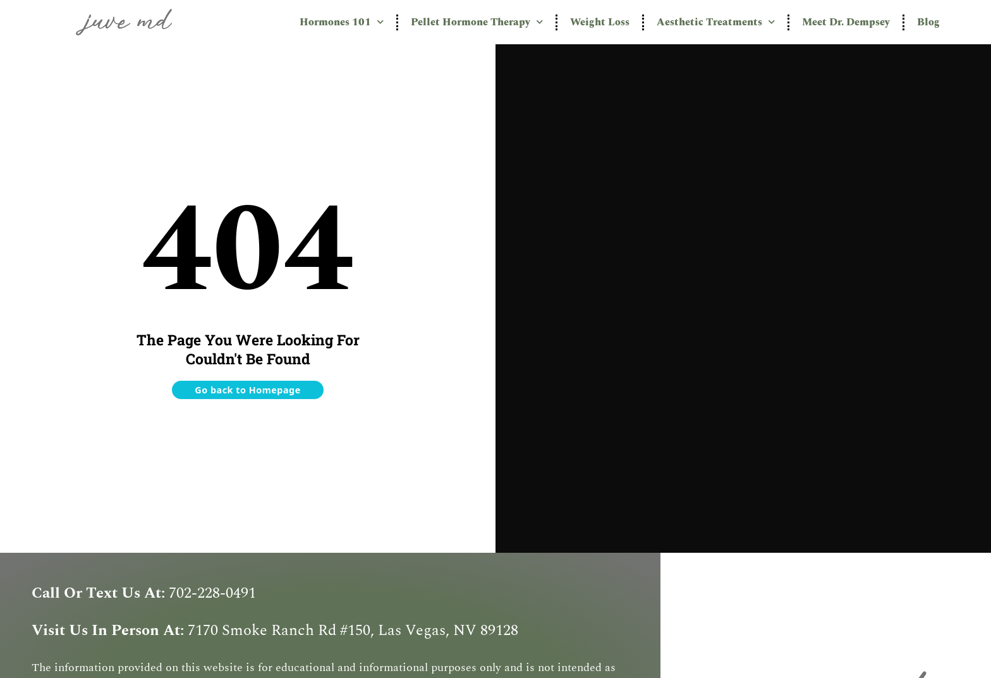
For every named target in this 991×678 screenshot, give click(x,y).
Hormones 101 (342, 22)
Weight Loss (599, 22)
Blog (928, 22)
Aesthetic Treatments (716, 22)
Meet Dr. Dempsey (846, 22)
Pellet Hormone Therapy (477, 22)
